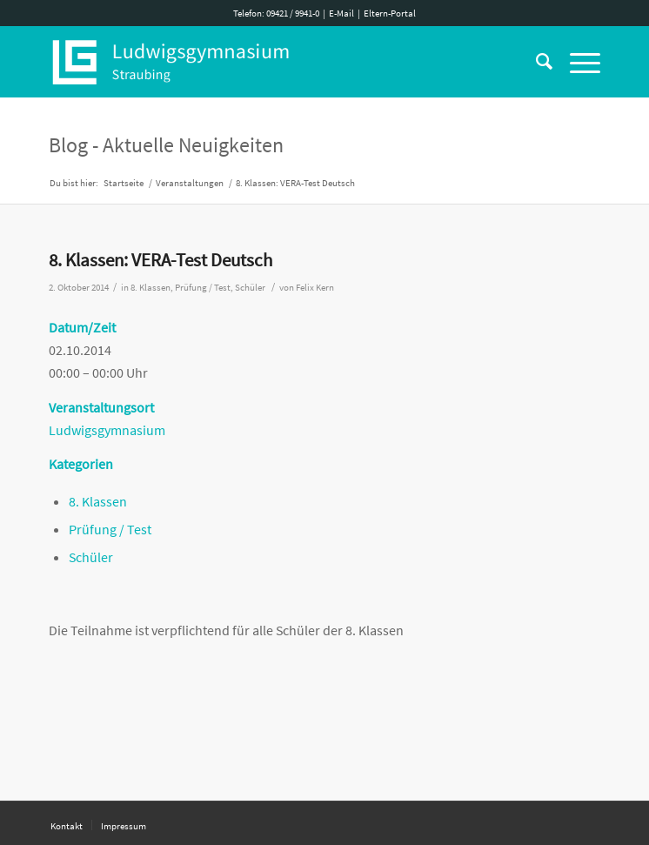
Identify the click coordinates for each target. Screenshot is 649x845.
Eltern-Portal (390, 13)
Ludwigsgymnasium (107, 430)
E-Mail (341, 13)
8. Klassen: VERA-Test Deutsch (160, 260)
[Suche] (535, 62)
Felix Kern (315, 287)
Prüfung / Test (203, 287)
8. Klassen (150, 287)
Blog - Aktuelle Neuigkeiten (166, 144)
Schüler (250, 287)
